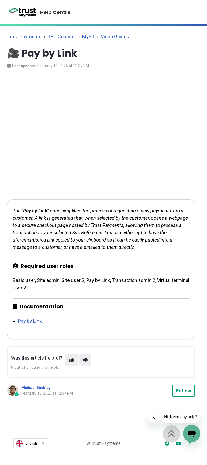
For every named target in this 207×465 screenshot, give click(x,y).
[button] (193, 10)
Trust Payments (24, 36)
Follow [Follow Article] (183, 391)
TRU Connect (62, 36)
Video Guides (115, 36)
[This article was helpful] (71, 360)
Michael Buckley (35, 387)
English (26, 443)
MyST (88, 36)
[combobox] (30, 443)
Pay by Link (30, 321)
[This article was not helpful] (85, 360)
